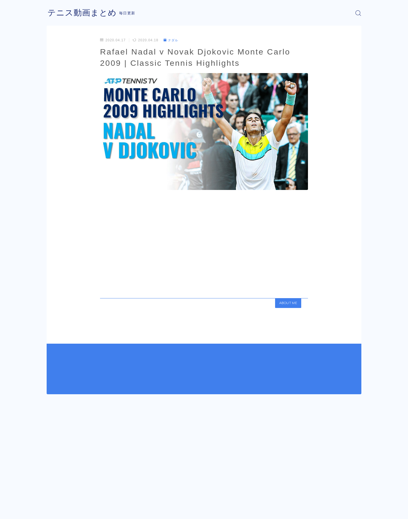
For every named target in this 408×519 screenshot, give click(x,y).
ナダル (172, 40)
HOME (53, 494)
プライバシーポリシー (94, 511)
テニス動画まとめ (83, 13)
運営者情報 (56, 511)
